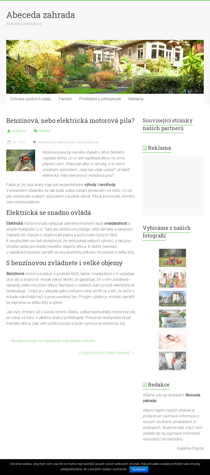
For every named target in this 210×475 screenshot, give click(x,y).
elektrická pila (65, 142)
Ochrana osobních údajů (30, 99)
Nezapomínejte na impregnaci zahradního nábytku (50, 340)
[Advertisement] (173, 186)
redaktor (18, 131)
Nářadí (44, 131)
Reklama (135, 99)
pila (96, 142)
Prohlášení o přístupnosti (100, 99)
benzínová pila (47, 142)
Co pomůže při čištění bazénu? (107, 352)
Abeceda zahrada (40, 14)
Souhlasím (139, 469)
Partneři (65, 99)
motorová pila (84, 142)
